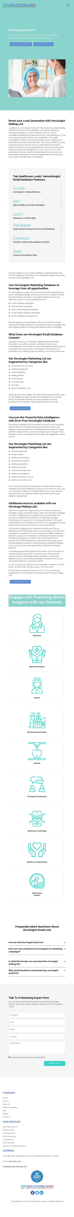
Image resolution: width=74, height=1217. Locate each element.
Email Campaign (8, 1143)
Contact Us (7, 1117)
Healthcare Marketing (10, 1107)
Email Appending (9, 1133)
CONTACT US (42, 570)
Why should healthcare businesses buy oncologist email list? (33, 971)
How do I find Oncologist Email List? (26, 942)
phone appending (16, 545)
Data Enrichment (8, 1130)
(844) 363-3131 (15, 1161)
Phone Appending (9, 1136)
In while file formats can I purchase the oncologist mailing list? (33, 962)
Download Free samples (21, 44)
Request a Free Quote (43, 44)
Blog (4, 1111)
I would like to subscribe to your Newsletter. (27, 1057)
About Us (6, 1101)
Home (5, 1098)
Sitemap (5, 1114)
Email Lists (6, 1104)
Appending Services (10, 1127)
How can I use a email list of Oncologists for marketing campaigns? (35, 950)
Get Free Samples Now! (20, 582)
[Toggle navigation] (68, 5)
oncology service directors (47, 150)
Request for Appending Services (14, 1146)
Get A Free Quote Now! (20, 408)
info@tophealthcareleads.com (15, 1167)
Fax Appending (8, 1139)
